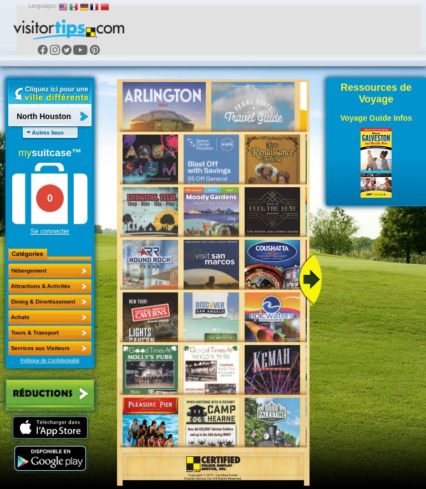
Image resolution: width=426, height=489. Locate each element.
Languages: (42, 6)
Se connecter (50, 231)
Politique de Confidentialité (50, 360)
